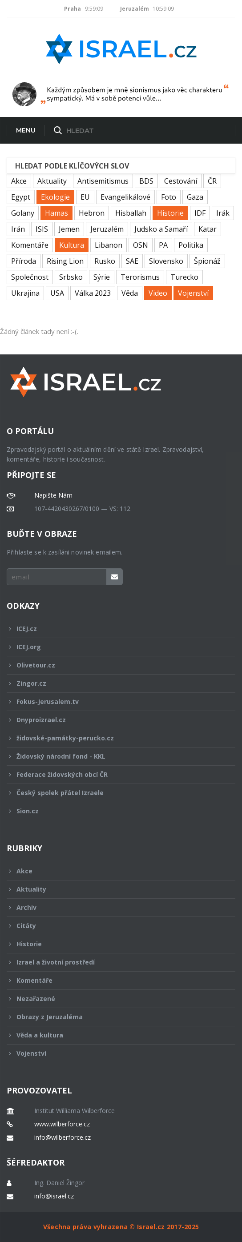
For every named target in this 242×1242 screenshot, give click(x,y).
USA (57, 293)
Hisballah (130, 213)
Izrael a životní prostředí (115, 962)
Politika (190, 245)
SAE (132, 261)
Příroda (23, 261)
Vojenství (193, 293)
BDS (146, 181)
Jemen (69, 229)
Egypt (20, 197)
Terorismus (140, 277)
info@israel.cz (54, 1196)
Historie (170, 213)
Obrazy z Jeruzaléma (115, 1017)
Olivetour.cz (115, 665)
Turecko (184, 277)
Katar (207, 229)
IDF (200, 213)
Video (158, 293)
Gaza (195, 197)
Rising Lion (65, 261)
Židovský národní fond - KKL (115, 756)
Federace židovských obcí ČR (115, 774)
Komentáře (29, 245)
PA (163, 245)
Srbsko (71, 277)
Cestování (180, 181)
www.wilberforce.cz (62, 1124)
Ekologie (55, 197)
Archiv (115, 907)
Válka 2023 (93, 293)
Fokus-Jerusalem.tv (115, 701)
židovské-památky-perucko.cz (115, 738)
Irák (223, 213)
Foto (168, 197)
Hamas (56, 213)
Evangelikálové (125, 197)
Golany (22, 213)
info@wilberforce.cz (62, 1137)
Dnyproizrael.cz (115, 719)
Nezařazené (115, 998)
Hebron (92, 213)
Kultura (71, 245)
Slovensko (166, 261)
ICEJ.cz (115, 628)
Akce (19, 181)
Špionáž (207, 261)
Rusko (104, 261)
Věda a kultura (115, 1035)
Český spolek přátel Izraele (115, 792)
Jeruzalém (107, 229)
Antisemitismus (103, 181)
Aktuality (52, 181)
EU (85, 197)
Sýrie (101, 277)
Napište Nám (53, 495)
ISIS (42, 229)
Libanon (108, 245)
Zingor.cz (115, 683)
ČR (212, 181)
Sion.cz (115, 811)
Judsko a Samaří (161, 229)
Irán (18, 229)
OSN (140, 245)
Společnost (29, 277)
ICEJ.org (115, 647)
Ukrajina (25, 293)
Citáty (115, 925)
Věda (129, 293)
